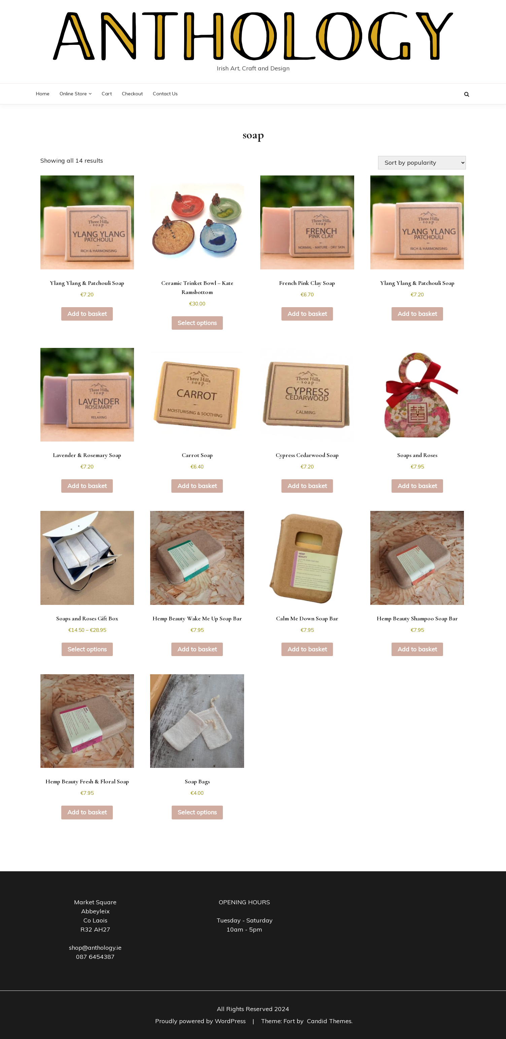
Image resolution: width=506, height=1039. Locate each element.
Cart (107, 94)
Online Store (73, 94)
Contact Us (165, 94)
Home (42, 94)
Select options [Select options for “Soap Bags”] (197, 812)
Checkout (132, 94)
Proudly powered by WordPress (201, 1021)
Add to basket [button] (87, 314)
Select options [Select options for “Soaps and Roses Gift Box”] (87, 649)
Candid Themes (329, 1021)
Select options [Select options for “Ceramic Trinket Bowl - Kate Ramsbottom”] (197, 323)
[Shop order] (422, 162)
